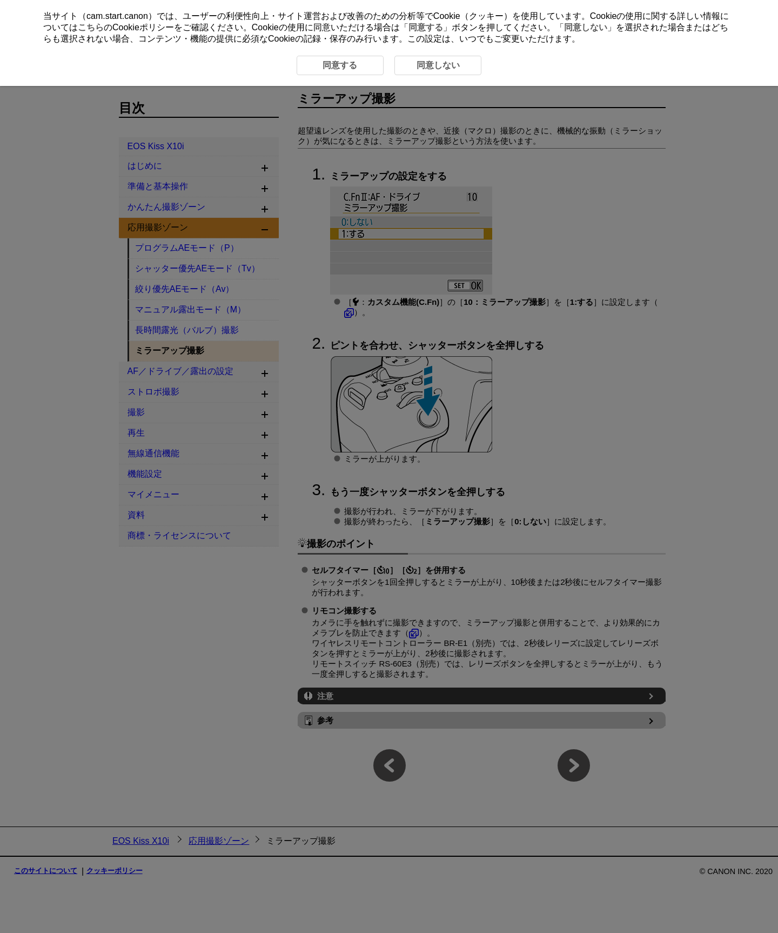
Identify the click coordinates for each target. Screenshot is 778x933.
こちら (91, 27)
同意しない (585, 27)
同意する (425, 27)
